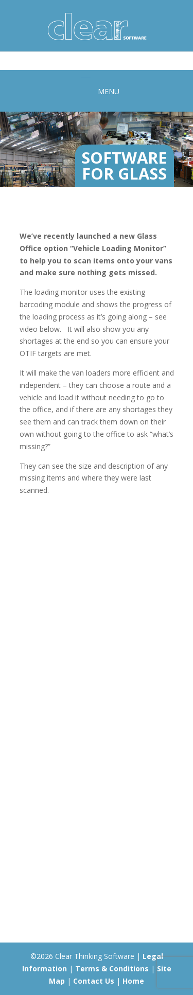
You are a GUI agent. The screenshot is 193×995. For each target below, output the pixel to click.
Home (133, 981)
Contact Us (93, 981)
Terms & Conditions (112, 968)
